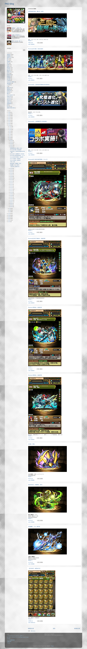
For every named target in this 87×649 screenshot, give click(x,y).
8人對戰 (8, 84)
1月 (10, 211)
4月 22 (11, 173)
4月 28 (11, 143)
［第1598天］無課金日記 (34, 568)
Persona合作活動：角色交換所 (35, 48)
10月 (10, 129)
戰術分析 (8, 70)
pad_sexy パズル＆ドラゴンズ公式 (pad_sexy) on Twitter (18, 637)
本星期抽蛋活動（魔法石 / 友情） (36, 11)
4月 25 (11, 168)
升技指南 (8, 77)
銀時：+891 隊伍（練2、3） (17, 41)
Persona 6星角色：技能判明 (35, 307)
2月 (10, 210)
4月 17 (11, 181)
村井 (8, 63)
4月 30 (11, 140)
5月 (10, 137)
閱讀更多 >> (30, 40)
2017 (9, 213)
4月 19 (11, 178)
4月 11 (11, 190)
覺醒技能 (8, 89)
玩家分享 (8, 100)
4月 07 (11, 197)
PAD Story (9, 106)
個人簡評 (8, 79)
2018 (9, 125)
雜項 (8, 58)
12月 (10, 126)
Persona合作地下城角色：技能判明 (36, 238)
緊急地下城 (9, 87)
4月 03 (11, 203)
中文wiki (8, 642)
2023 (9, 117)
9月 (10, 131)
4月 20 (11, 176)
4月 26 (11, 146)
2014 (9, 218)
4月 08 (11, 195)
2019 (9, 123)
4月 (10, 139)
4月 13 (11, 187)
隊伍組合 (8, 67)
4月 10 (11, 192)
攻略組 (8, 66)
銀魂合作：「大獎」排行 (16, 27)
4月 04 (11, 201)
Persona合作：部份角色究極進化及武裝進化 (39, 84)
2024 (9, 115)
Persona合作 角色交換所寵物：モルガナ (38, 159)
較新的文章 (31, 628)
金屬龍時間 (9, 641)
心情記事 (8, 80)
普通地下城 (9, 102)
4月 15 (11, 184)
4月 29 (11, 142)
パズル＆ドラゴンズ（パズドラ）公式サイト (15, 635)
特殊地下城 (9, 74)
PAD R (8, 73)
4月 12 (11, 189)
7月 (10, 134)
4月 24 (11, 170)
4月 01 (11, 206)
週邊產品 (8, 76)
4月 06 (11, 198)
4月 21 (11, 174)
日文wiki (8, 638)
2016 (9, 215)
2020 (9, 121)
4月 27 (11, 145)
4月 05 (11, 200)
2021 (9, 120)
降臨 (8, 93)
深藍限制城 (9, 103)
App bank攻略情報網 (11, 640)
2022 (9, 118)
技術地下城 (9, 90)
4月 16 (11, 182)
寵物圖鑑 (32, 480)
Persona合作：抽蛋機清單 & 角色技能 (37, 121)
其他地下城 (9, 96)
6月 (10, 135)
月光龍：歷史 (31, 444)
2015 (9, 216)
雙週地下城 (9, 71)
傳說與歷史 (9, 83)
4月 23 (11, 171)
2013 (9, 220)
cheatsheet (9, 97)
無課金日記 (33, 622)
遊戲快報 (32, 44)
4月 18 (11, 179)
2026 (9, 112)
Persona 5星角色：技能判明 (35, 375)
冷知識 (8, 64)
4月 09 (11, 193)
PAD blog (9, 4)
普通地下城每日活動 (11, 107)
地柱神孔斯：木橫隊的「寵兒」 (35, 484)
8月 (10, 132)
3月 (10, 208)
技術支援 (8, 92)
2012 (9, 221)
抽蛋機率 (8, 61)
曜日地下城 (9, 99)
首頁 (54, 628)
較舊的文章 (77, 628)
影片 (8, 60)
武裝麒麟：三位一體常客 (34, 526)
